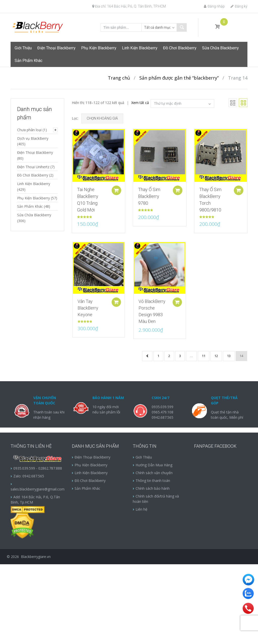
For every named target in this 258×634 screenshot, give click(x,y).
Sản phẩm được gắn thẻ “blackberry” (179, 78)
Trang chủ (119, 78)
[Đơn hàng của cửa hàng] (182, 103)
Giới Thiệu (23, 48)
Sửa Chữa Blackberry (220, 48)
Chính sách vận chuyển (154, 472)
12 (216, 356)
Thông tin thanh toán (153, 480)
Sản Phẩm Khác (28, 60)
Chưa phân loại (29, 129)
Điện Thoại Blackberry (56, 48)
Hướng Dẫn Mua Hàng (154, 465)
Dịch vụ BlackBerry (32, 138)
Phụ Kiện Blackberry (98, 48)
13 (229, 356)
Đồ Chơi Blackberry (180, 48)
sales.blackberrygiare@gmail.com (37, 489)
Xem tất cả (140, 102)
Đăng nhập (214, 6)
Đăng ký (239, 6)
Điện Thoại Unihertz (33, 166)
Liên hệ (141, 509)
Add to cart (117, 190)
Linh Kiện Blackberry (139, 48)
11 (203, 356)
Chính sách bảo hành (153, 488)
